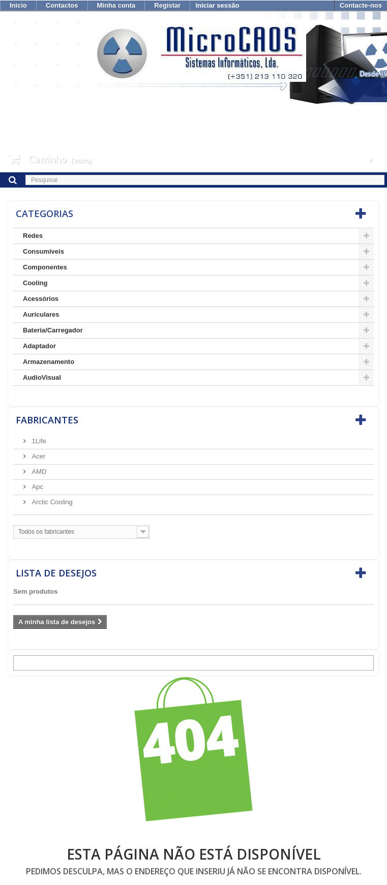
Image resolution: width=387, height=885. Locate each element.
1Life (38, 441)
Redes (33, 235)
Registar (167, 5)
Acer (37, 456)
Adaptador (39, 346)
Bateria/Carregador (53, 330)
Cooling (35, 283)
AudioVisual (42, 377)
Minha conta (116, 5)
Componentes (45, 267)
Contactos (62, 5)
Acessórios (40, 298)
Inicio (18, 5)
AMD (38, 471)
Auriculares (41, 314)
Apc (36, 487)
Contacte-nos (361, 5)
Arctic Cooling (51, 502)
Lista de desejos (56, 573)
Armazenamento (48, 361)
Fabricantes (47, 420)
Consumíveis (43, 251)
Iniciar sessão (217, 5)
